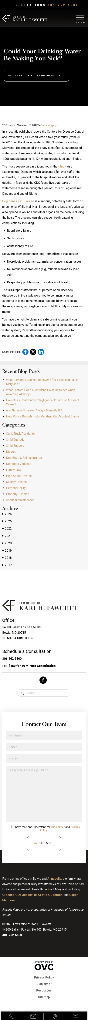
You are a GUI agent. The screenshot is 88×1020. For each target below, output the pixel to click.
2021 (7, 536)
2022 (7, 528)
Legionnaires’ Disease (18, 201)
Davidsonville (27, 895)
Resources (44, 990)
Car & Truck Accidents (20, 433)
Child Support (15, 445)
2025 (7, 521)
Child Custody (15, 439)
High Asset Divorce (19, 476)
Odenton (56, 895)
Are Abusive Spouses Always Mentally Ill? (34, 410)
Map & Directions (20, 638)
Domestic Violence (18, 464)
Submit (45, 843)
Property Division (17, 494)
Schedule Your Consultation (38, 75)
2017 (7, 565)
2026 (7, 514)
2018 (7, 557)
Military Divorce (16, 482)
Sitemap (44, 997)
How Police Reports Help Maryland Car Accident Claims (43, 416)
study (62, 166)
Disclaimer (58, 827)
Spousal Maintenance (20, 500)
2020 (7, 543)
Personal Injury (48, 125)
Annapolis (54, 878)
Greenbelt (9, 895)
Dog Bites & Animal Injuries (24, 458)
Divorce (11, 452)
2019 (7, 550)
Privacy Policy (44, 977)
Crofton (43, 895)
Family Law (13, 470)
